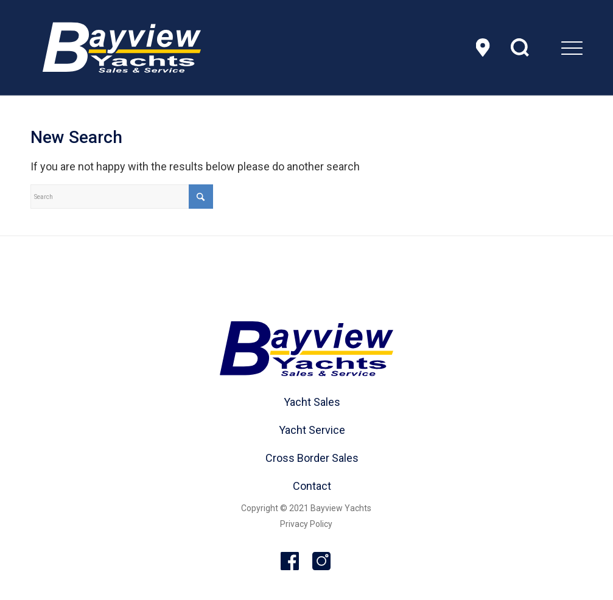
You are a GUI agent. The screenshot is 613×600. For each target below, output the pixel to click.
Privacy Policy (306, 524)
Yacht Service (312, 430)
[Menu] (541, 47)
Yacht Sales (312, 402)
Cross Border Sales (312, 458)
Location (483, 47)
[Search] (121, 196)
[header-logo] (122, 47)
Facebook (290, 561)
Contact (312, 486)
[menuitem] (541, 47)
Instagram (322, 561)
